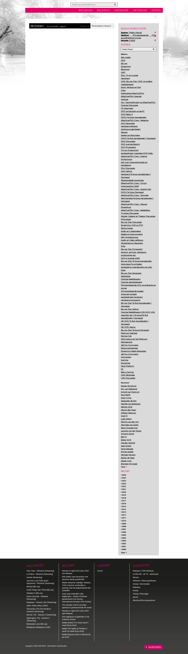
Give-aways (126, 357)
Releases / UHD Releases (143, 571)
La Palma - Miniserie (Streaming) (40, 574)
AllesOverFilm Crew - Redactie (134, 120)
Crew (123, 90)
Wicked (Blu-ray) (33, 587)
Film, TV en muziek (129, 75)
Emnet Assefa (127, 452)
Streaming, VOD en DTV (132, 225)
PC (122, 369)
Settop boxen (127, 228)
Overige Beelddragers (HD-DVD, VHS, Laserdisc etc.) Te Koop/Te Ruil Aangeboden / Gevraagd (138, 315)
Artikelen (140, 10)
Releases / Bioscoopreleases (144, 581)
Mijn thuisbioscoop (129, 237)
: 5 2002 (128, 40)
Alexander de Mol (128, 401)
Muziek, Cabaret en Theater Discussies (138, 216)
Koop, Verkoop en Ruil (131, 87)
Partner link (126, 336)
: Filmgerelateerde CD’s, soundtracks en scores (138, 36)
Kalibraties (125, 276)
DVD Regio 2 (127, 114)
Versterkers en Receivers (132, 243)
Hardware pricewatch (130, 300)
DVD (123, 60)
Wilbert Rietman (128, 413)
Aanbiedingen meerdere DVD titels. (137, 153)
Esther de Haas (127, 458)
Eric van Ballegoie (129, 389)
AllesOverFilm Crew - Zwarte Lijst (136, 189)
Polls (123, 246)
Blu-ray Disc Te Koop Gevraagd (135, 330)
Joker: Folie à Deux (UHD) (37, 606)
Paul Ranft (125, 395)
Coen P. (124, 416)
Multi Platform (127, 366)
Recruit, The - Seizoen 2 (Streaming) (41, 615)
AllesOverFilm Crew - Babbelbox (135, 210)
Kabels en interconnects (132, 234)
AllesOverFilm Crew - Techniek (134, 195)
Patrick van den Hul (130, 422)
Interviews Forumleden (131, 264)
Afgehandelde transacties (132, 180)
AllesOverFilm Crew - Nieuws (134, 204)
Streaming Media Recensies (133, 351)
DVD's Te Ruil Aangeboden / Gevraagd (138, 138)
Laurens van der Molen (131, 431)
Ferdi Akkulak (127, 449)
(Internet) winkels (129, 294)
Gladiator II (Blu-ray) (35, 593)
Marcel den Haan (128, 410)
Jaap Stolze (126, 446)
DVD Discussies (128, 141)
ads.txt (135, 597)
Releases (103, 10)
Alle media (125, 57)
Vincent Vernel (127, 434)
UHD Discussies (128, 378)
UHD (123, 72)
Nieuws (124, 132)
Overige (124, 99)
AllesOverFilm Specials (131, 96)
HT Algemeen (127, 108)
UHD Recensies (128, 375)
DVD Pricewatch (128, 147)
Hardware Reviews (129, 126)
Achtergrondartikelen (130, 129)
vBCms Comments (129, 345)
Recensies (86, 10)
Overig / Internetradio (141, 584)
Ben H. (124, 437)
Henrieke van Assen (129, 425)
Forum (100, 571)
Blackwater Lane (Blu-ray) (37, 624)
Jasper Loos (126, 461)
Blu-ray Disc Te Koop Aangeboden (136, 261)
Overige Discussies (129, 105)
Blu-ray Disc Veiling (130, 309)
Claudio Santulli (128, 443)
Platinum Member (129, 333)
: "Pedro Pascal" (131, 32)
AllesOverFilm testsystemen (144, 600)
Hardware (122, 10)
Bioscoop (125, 69)
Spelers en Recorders (130, 135)
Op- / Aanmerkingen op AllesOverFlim (138, 102)
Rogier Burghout (129, 386)
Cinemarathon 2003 (130, 186)
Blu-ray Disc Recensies (131, 273)
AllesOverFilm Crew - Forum (134, 183)
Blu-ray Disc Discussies (131, 222)
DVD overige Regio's (130, 144)
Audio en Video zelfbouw (132, 240)
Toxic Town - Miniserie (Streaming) (40, 571)
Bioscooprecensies (129, 348)
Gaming (124, 360)
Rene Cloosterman (129, 428)
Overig (156, 10)
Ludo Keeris (126, 419)
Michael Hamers (128, 455)
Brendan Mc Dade (129, 464)
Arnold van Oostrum (130, 392)
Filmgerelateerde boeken (132, 291)
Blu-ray (124, 63)
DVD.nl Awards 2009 (130, 258)
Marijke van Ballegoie (130, 404)
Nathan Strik (126, 407)
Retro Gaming (127, 372)
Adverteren (154, 647)
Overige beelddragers (130, 279)
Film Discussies (128, 168)
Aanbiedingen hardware (132, 297)
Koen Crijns (126, 398)
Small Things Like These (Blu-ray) (40, 590)
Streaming (126, 66)
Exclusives (125, 363)
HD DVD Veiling (128, 327)
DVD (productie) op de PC (133, 111)
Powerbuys (126, 207)
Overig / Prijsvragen (141, 594)
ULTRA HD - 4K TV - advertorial (145, 574)
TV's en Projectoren (129, 150)
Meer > (124, 467)
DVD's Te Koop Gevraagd (132, 192)
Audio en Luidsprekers (131, 231)
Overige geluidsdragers (131, 282)
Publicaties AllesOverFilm (132, 93)
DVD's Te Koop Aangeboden (133, 117)
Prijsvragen (126, 219)
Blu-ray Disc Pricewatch (132, 249)
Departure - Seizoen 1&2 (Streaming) (41, 602)
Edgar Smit (126, 440)
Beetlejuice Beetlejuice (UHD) (38, 627)
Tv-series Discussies (130, 213)
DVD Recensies (128, 123)
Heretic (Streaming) (34, 577)
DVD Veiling (126, 171)
